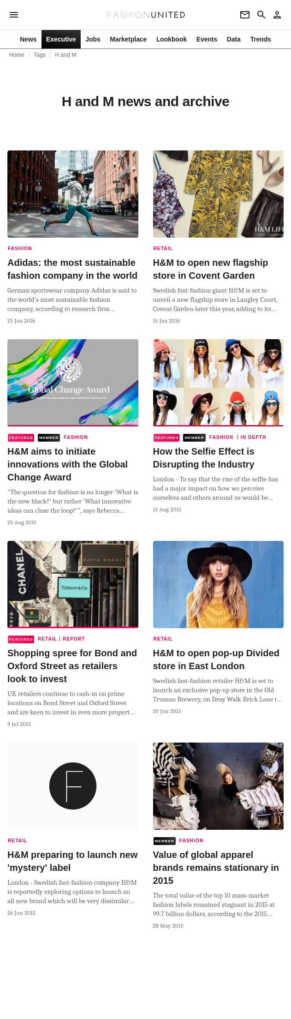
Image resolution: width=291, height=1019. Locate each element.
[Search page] (261, 14)
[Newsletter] (245, 14)
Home (16, 55)
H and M (65, 55)
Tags (40, 55)
